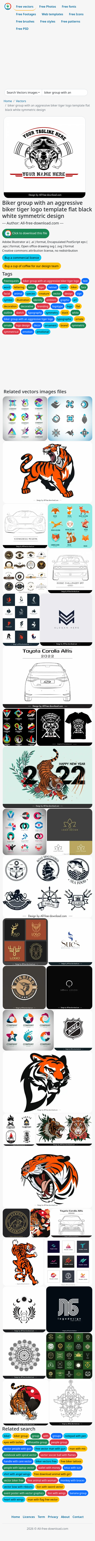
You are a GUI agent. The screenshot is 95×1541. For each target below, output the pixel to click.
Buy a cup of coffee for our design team (32, 266)
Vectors (21, 101)
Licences (29, 1517)
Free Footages (26, 14)
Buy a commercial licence (22, 258)
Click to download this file (26, 233)
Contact (78, 1517)
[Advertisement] (47, 60)
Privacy (53, 1517)
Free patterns (70, 21)
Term (41, 1517)
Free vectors (24, 7)
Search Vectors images (22, 92)
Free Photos (47, 7)
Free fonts (69, 7)
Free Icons (76, 14)
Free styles (47, 21)
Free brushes (25, 21)
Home (8, 101)
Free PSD (22, 29)
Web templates (52, 14)
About (65, 1517)
